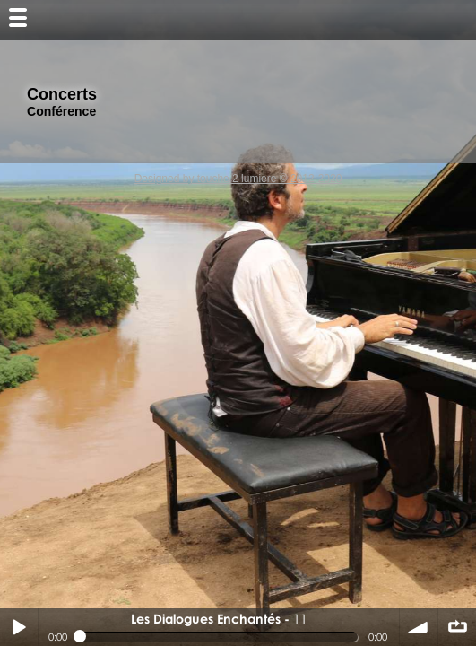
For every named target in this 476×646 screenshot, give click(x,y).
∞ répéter (457, 627)
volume (418, 627)
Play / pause (19, 627)
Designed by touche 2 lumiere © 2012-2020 (238, 178)
